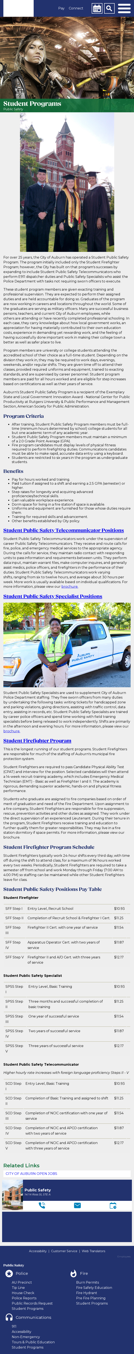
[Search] (109, 8)
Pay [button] (61, 8)
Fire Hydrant (86, 1293)
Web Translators (93, 1251)
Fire (84, 1273)
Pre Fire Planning (91, 1298)
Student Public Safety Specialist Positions (52, 596)
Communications (33, 1317)
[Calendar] (97, 8)
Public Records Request (32, 1303)
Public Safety (13, 109)
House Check (23, 1293)
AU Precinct (22, 1282)
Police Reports (24, 1298)
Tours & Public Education (33, 1342)
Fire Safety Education (94, 1288)
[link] (18, 8)
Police (22, 1273)
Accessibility (38, 1251)
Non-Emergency (26, 1337)
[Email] (77, 1205)
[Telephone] (41, 1205)
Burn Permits (87, 1282)
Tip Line (18, 1288)
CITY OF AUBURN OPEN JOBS (31, 1174)
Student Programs (27, 1309)
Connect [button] (76, 8)
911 (14, 1326)
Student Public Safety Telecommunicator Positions (63, 530)
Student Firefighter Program (37, 741)
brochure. (69, 587)
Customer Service (64, 1251)
